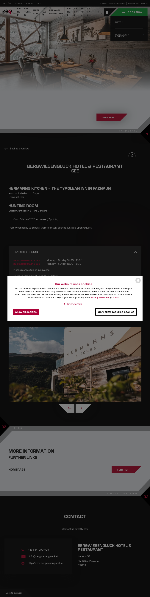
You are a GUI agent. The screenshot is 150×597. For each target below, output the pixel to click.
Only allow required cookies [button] (116, 312)
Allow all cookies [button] (26, 312)
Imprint (115, 297)
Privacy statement (100, 297)
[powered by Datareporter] (138, 283)
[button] (72, 303)
